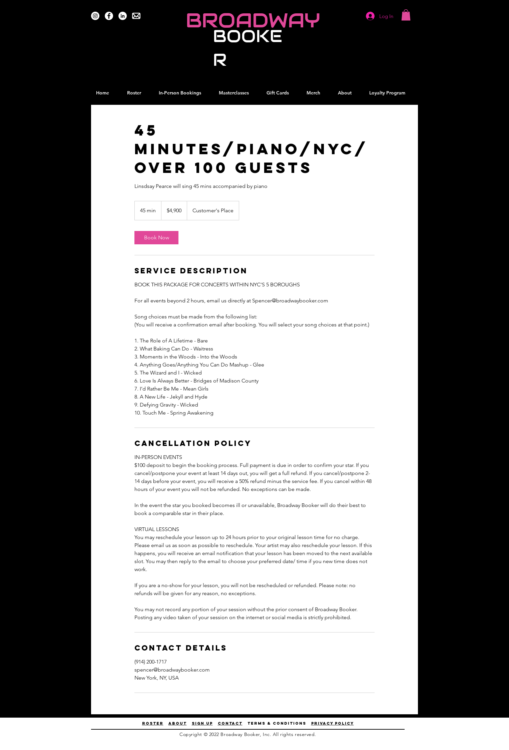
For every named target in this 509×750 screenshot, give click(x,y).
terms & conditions (276, 723)
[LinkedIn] (122, 16)
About (177, 723)
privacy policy (332, 723)
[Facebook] (109, 16)
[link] (156, 237)
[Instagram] (95, 16)
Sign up (202, 723)
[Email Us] (136, 16)
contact (230, 723)
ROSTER (152, 723)
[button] (406, 14)
